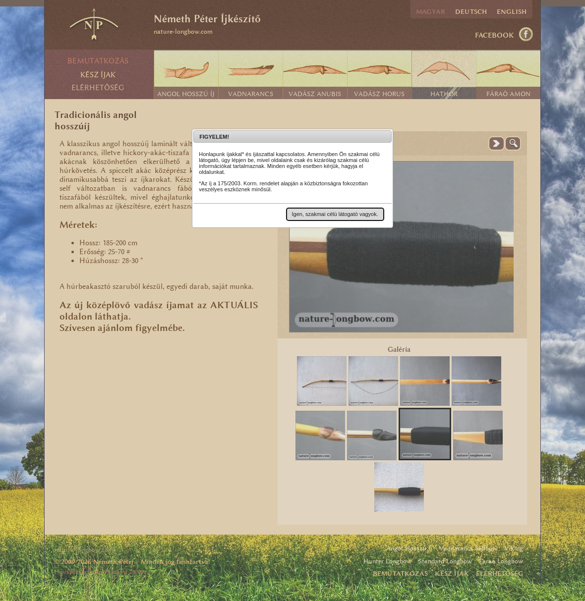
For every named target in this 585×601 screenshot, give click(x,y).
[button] (335, 214)
